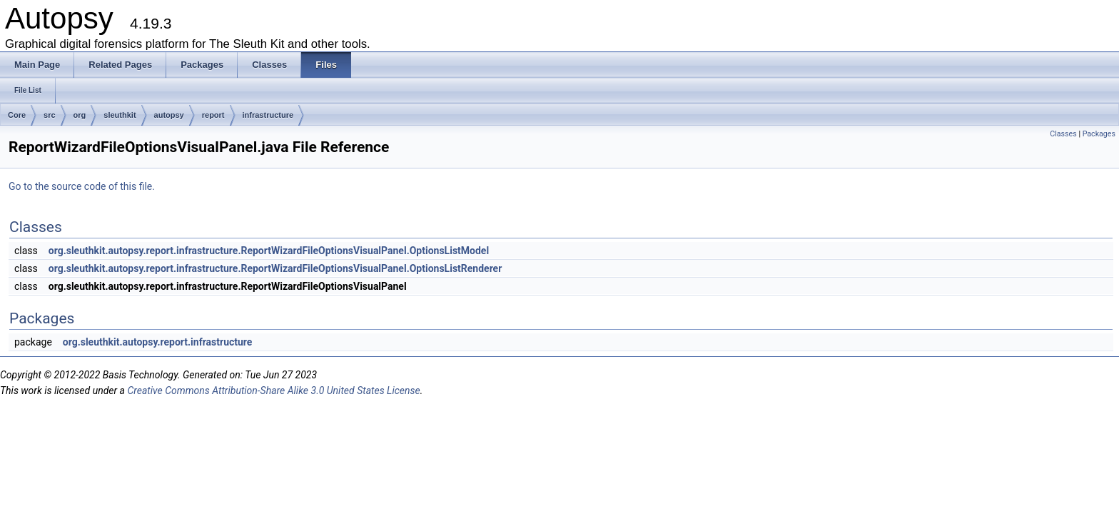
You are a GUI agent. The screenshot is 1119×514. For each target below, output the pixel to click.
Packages (1099, 133)
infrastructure (268, 115)
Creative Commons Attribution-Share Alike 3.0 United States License (273, 390)
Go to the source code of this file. (82, 186)
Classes (1063, 133)
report (213, 115)
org (80, 115)
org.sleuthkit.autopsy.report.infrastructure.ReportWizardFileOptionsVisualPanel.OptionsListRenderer (275, 268)
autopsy (169, 115)
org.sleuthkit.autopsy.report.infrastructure (158, 342)
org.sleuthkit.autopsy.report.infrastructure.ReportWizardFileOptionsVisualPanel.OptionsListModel (269, 250)
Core (17, 115)
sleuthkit (119, 115)
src (50, 115)
